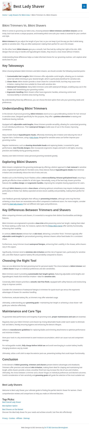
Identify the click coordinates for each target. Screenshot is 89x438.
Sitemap (26, 418)
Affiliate (19, 418)
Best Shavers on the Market (12, 409)
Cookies (12, 418)
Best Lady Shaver (28, 6)
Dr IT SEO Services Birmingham (56, 427)
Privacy (5, 418)
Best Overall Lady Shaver (11, 402)
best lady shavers (16, 204)
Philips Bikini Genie (55, 226)
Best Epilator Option (9, 406)
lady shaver (34, 137)
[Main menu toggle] (84, 6)
